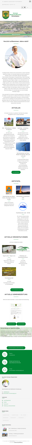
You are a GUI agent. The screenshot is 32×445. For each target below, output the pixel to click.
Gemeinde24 (12, 441)
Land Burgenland (7, 400)
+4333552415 (6, 1)
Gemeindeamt (5, 417)
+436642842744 (6, 391)
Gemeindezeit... (13, 417)
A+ (22, 7)
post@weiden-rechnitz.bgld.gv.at (16, 1)
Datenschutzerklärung (18, 442)
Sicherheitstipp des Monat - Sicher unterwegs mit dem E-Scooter (9, 198)
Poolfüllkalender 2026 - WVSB (23, 212)
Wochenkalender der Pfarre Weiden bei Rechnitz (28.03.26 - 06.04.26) (23, 155)
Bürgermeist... (21, 417)
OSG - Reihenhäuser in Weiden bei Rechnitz (17, 428)
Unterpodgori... (6, 420)
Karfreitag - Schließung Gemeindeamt (16, 433)
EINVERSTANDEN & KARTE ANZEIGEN (16, 347)
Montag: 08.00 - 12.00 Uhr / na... (9, 4)
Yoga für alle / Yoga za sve (9, 255)
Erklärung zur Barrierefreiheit (9, 405)
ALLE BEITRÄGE (16, 172)
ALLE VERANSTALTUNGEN (17, 289)
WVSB (5, 402)
